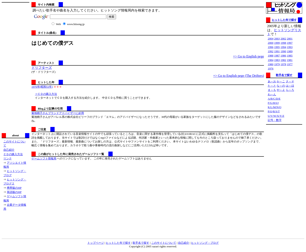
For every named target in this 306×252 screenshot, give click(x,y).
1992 (270, 51)
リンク (7, 158)
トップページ (95, 242)
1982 (283, 60)
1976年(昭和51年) (42, 86)
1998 (283, 42)
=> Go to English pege (248, 56)
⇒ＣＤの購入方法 (46, 94)
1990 (283, 51)
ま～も (272, 90)
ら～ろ (290, 90)
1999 (277, 42)
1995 (277, 47)
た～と (272, 85)
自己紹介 (8, 149)
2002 (283, 38)
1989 (290, 51)
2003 (277, 38)
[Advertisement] (15, 67)
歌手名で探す (284, 75)
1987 (277, 55)
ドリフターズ (41, 67)
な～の (281, 85)
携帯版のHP (14, 187)
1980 (270, 64)
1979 (277, 64)
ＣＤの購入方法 (13, 154)
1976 (270, 68)
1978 (283, 64)
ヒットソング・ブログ (205, 242)
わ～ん (272, 94)
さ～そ (290, 81)
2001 (290, 38)
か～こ (281, 81)
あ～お (272, 81)
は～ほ (290, 85)
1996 (270, 47)
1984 (270, 60)
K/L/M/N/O (274, 107)
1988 (270, 55)
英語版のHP (14, 192)
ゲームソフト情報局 (43, 158)
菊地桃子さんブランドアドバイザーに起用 (57, 113)
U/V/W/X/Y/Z (276, 115)
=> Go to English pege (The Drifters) (238, 75)
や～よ (281, 90)
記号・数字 (275, 120)
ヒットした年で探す (284, 19)
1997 (290, 42)
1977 (290, 64)
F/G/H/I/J (273, 102)
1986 (283, 55)
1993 (290, 47)
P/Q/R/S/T (274, 111)
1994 (283, 47)
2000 (270, 42)
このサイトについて (163, 242)
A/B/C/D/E (274, 98)
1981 (290, 60)
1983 (277, 60)
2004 (270, 38)
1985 (290, 55)
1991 (277, 51)
